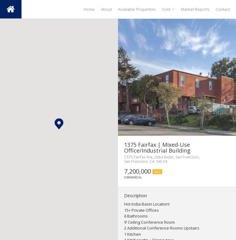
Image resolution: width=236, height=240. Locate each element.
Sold (168, 9)
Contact (223, 9)
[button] (59, 124)
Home (89, 9)
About (106, 9)
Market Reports (195, 9)
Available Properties (137, 9)
